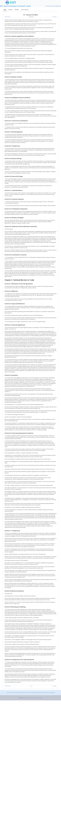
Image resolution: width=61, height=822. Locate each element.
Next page (54, 16)
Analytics (58, 6)
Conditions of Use (31, 697)
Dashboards (52, 692)
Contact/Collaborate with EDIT (38, 692)
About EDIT (9, 692)
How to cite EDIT (26, 692)
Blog (47, 692)
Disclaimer (25, 697)
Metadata (17, 9)
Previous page (7, 16)
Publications (19, 692)
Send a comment (24, 9)
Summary (10, 9)
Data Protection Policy (38, 697)
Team (14, 692)
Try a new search (50, 6)
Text (5, 9)
